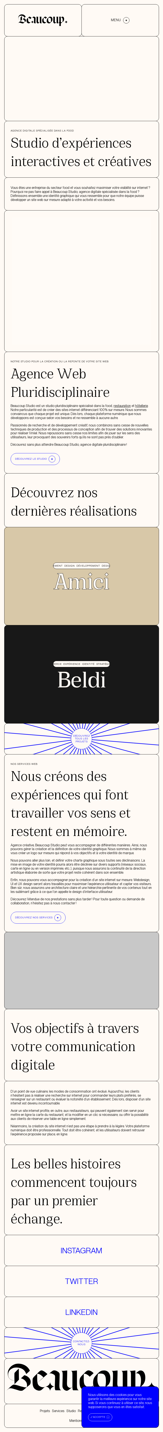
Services (58, 1411)
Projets (45, 1411)
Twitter (81, 1281)
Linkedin (81, 1312)
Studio (71, 1411)
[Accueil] (43, 20)
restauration (122, 406)
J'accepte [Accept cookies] (98, 1416)
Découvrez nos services (38, 917)
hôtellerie (141, 406)
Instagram (81, 1250)
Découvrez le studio (35, 459)
